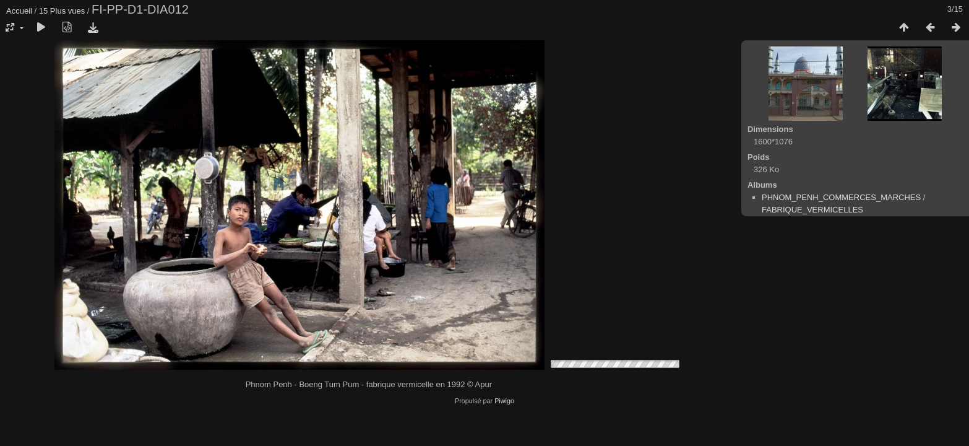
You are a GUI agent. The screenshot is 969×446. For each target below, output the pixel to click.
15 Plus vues (62, 10)
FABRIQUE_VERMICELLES (812, 209)
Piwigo (504, 400)
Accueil (19, 10)
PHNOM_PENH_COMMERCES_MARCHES (841, 197)
